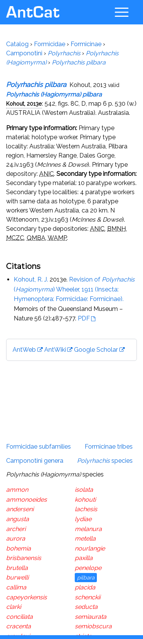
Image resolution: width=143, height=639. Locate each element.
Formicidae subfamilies (38, 446)
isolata (84, 489)
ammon (17, 489)
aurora (15, 538)
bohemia (18, 548)
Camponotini (24, 53)
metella (85, 538)
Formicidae (49, 44)
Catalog (17, 44)
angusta (17, 519)
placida (85, 587)
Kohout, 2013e (24, 103)
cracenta (18, 626)
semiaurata (90, 616)
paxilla (84, 558)
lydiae (83, 519)
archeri (16, 529)
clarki (13, 606)
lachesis (86, 509)
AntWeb (24, 349)
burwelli (17, 577)
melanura (88, 529)
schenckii (87, 597)
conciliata (19, 616)
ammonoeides (26, 499)
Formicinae (86, 44)
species (105, 460)
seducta (86, 606)
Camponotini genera (34, 460)
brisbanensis (23, 558)
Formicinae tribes (109, 446)
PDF (84, 318)
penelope (88, 567)
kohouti (85, 499)
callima (16, 587)
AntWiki (55, 349)
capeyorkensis (26, 597)
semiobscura (93, 626)
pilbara (86, 577)
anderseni (20, 509)
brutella (17, 567)
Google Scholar (96, 349)
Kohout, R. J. (31, 279)
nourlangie (90, 548)
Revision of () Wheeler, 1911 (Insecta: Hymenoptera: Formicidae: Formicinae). (74, 289)
